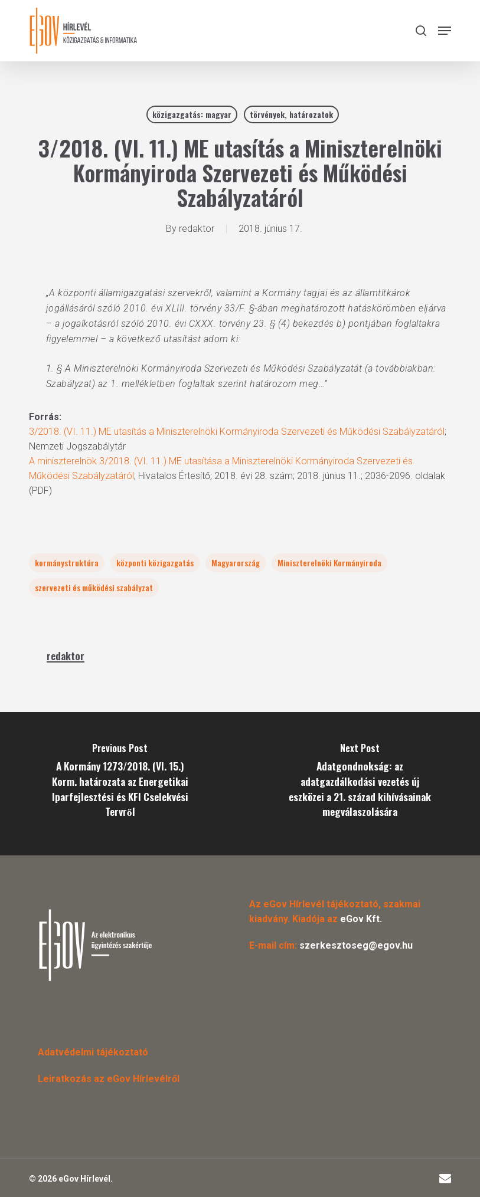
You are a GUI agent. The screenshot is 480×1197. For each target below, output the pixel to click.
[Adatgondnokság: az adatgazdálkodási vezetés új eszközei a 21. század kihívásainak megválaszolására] (360, 783)
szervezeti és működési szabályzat (94, 587)
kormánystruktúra (67, 562)
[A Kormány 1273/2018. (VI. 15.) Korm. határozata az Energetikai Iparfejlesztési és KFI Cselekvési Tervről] (120, 783)
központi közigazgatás (155, 562)
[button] (444, 31)
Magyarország (235, 562)
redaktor (196, 228)
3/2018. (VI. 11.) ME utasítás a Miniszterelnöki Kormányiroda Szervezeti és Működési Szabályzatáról (237, 431)
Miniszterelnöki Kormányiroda (329, 562)
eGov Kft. (361, 918)
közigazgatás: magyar (191, 114)
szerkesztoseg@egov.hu (356, 945)
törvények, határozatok (291, 114)
